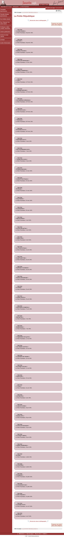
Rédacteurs (22, 533)
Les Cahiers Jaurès (44, 4)
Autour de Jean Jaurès (4, 35)
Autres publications (5, 31)
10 (57, 7)
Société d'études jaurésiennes (5, 15)
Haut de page (29, 533)
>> (37, 12)
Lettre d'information (5, 43)
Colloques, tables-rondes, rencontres (5, 27)
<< (22, 12)
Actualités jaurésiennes (4, 10)
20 (59, 7)
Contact (3, 39)
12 (34, 12)
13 (35, 12)
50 (61, 7)
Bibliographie (16, 6)
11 (32, 12)
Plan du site (38, 533)
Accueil (10, 6)
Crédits (44, 533)
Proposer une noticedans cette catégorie (57, 24)
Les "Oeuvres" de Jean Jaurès (5, 23)
